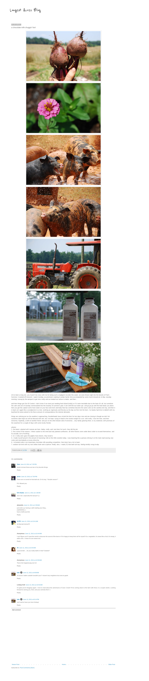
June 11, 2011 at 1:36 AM (32, 493)
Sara (18, 464)
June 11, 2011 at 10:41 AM (29, 521)
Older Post (111, 664)
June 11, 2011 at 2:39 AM (32, 505)
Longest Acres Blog (25, 10)
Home (64, 664)
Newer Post (15, 664)
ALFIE (19, 521)
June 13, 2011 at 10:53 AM (34, 585)
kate (18, 572)
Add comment (16, 610)
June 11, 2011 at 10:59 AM (33, 560)
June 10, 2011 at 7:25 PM (29, 464)
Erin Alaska (20, 493)
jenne (18, 476)
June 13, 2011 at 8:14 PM (31, 599)
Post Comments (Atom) (27, 668)
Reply (19, 470)
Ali (18, 548)
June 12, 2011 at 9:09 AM (31, 572)
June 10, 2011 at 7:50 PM (29, 476)
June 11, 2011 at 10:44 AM (33, 533)
